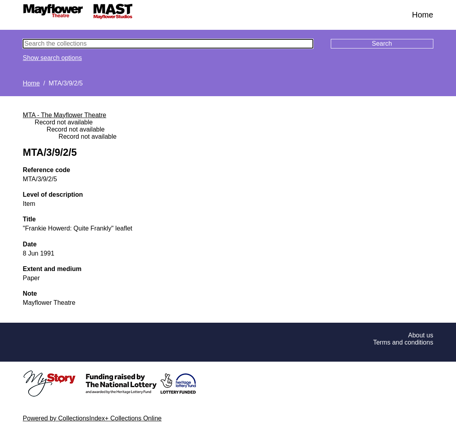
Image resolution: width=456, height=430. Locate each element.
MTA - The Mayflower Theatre (64, 115)
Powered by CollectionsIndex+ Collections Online (92, 418)
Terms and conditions (403, 342)
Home (422, 14)
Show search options (52, 57)
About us (420, 335)
